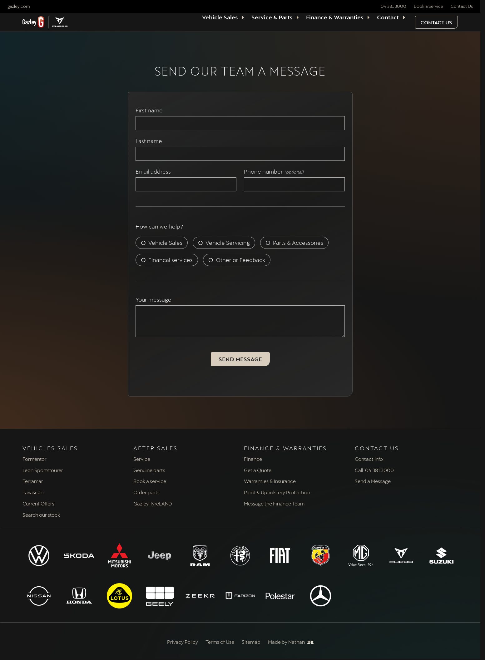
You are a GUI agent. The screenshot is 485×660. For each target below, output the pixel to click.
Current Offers (38, 503)
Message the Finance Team (274, 503)
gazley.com (18, 6)
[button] (436, 22)
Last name (150, 141)
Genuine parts (149, 470)
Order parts (146, 492)
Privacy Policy (182, 642)
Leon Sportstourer (42, 470)
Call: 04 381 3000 (374, 470)
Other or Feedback (240, 259)
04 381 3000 (393, 6)
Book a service (149, 481)
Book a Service (428, 6)
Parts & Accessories (298, 242)
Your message (153, 299)
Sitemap (251, 642)
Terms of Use (219, 642)
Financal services (170, 259)
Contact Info (369, 459)
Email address (154, 171)
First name (150, 110)
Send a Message (373, 481)
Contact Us (462, 6)
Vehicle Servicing (227, 242)
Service (141, 459)
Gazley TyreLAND (152, 503)
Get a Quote (257, 470)
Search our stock (41, 515)
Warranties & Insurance (270, 481)
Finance (253, 459)
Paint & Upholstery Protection (277, 492)
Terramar (32, 481)
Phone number (274, 171)
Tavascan (32, 492)
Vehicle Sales (165, 242)
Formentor (34, 459)
